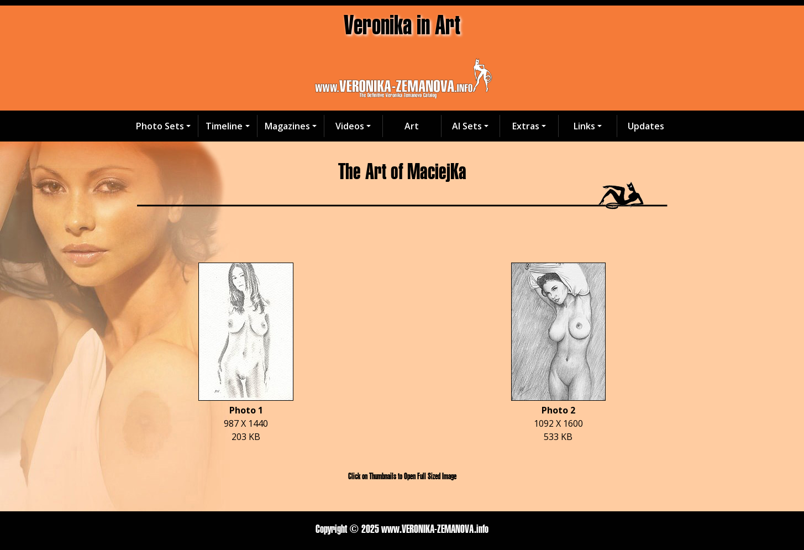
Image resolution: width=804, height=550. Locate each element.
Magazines (287, 126)
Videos (349, 126)
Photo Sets (160, 126)
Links (584, 126)
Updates (646, 126)
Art (411, 126)
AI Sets (467, 126)
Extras (525, 126)
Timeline (224, 126)
